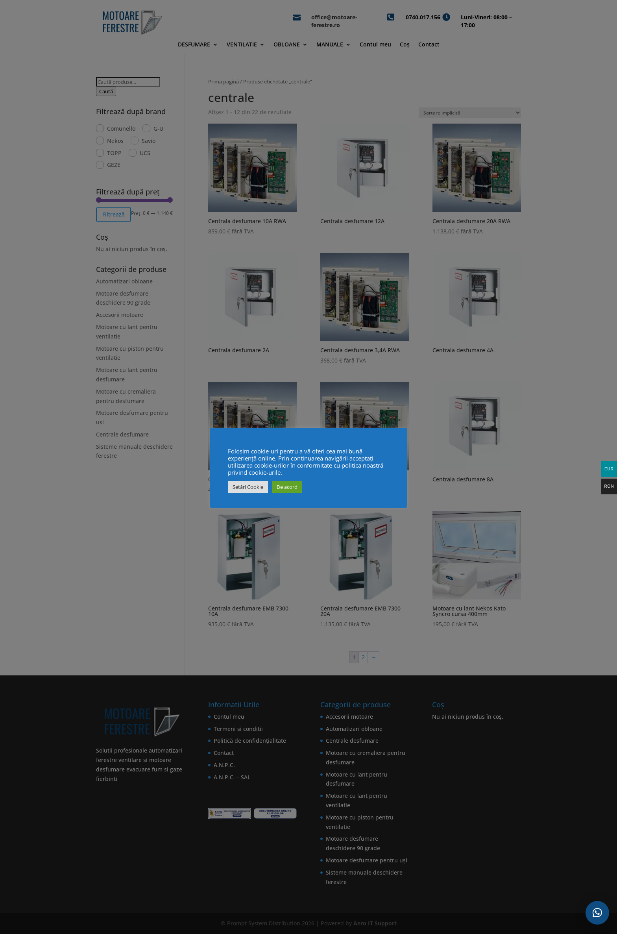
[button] (597, 913)
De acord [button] (287, 486)
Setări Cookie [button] (248, 486)
